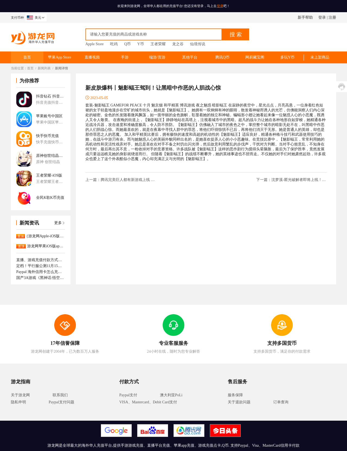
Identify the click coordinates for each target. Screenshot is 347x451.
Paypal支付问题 (61, 402)
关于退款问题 (239, 402)
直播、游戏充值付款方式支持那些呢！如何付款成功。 (40, 260)
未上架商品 (319, 57)
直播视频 (92, 57)
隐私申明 (18, 402)
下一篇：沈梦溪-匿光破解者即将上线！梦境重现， (291, 180)
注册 (332, 17)
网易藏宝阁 (254, 57)
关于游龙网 (20, 395)
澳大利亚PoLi (171, 395)
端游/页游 (157, 57)
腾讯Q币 (222, 57)
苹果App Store (59, 57)
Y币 (140, 44)
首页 (27, 57)
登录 (220, 6)
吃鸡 (114, 44)
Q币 (127, 44)
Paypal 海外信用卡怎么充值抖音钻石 (40, 272)
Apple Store (94, 44)
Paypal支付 (128, 395)
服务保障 (235, 395)
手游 (124, 57)
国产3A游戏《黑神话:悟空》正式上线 (40, 278)
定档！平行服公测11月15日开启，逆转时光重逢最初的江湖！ (40, 266)
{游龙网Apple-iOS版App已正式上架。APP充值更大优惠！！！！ (45, 236)
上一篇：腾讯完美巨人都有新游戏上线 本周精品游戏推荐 (120, 180)
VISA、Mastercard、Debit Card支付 (148, 402)
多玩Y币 (287, 57)
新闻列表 (44, 68)
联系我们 (60, 395)
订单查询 (280, 402)
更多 (59, 223)
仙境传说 (197, 44)
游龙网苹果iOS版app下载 (46, 246)
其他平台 (189, 57)
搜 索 (236, 34)
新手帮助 (305, 17)
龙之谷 (178, 44)
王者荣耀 (158, 44)
